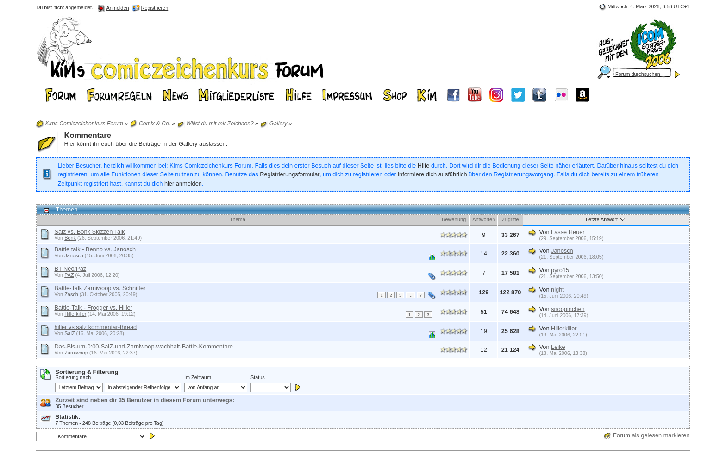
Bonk (70, 238)
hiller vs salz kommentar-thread (95, 326)
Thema (237, 219)
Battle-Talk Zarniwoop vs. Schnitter (99, 288)
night (557, 289)
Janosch (73, 255)
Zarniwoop (76, 352)
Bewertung (454, 219)
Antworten (483, 219)
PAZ (69, 275)
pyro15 (560, 270)
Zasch (71, 294)
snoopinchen (568, 308)
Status (257, 377)
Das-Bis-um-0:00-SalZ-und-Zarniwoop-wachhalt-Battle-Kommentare (143, 346)
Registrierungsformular (289, 174)
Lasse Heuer (568, 232)
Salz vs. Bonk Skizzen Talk (89, 231)
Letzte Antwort (606, 219)
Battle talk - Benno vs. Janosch (95, 249)
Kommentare (87, 135)
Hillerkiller (75, 314)
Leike (558, 346)
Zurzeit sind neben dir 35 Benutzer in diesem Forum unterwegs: (144, 400)
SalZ (69, 333)
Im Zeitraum (197, 377)
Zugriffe (510, 219)
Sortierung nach (73, 377)
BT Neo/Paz (70, 268)
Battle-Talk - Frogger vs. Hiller (93, 307)
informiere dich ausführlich (432, 174)
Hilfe (424, 165)
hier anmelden (183, 183)
